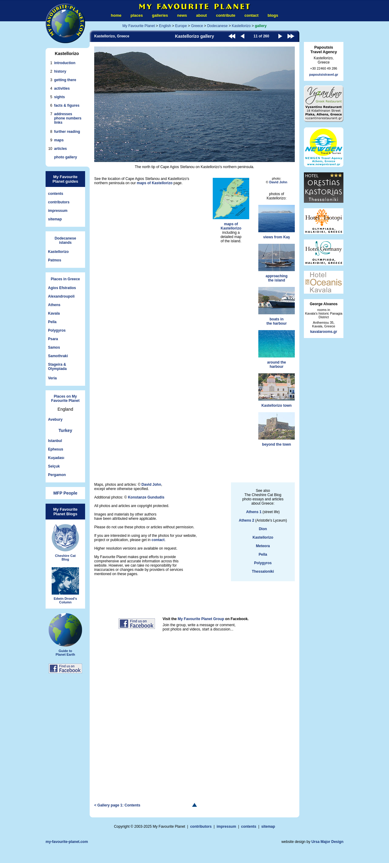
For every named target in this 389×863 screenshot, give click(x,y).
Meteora (263, 546)
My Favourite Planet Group (201, 619)
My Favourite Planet (138, 26)
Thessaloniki (263, 571)
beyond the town (276, 429)
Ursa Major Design (327, 842)
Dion (263, 529)
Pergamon (57, 475)
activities (62, 88)
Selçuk (54, 466)
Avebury (55, 419)
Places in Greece (65, 279)
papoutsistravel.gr (323, 74)
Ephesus (55, 449)
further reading (67, 131)
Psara (53, 339)
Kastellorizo (58, 252)
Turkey (65, 430)
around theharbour (276, 349)
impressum (57, 211)
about (201, 15)
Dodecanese (217, 26)
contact (251, 15)
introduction (64, 63)
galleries (160, 15)
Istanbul (55, 441)
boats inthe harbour (276, 306)
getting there (65, 80)
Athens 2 (246, 520)
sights (59, 97)
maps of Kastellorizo (154, 183)
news (182, 15)
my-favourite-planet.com (67, 842)
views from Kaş (276, 222)
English (165, 26)
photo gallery (65, 157)
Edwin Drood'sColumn (65, 585)
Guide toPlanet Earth (65, 634)
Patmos (54, 260)
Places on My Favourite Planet (65, 398)
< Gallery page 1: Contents (117, 805)
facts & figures (66, 105)
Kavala (54, 313)
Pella (52, 322)
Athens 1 (254, 512)
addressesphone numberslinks (67, 118)
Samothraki (58, 356)
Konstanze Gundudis (146, 497)
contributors (59, 202)
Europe (181, 26)
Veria (52, 378)
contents (55, 194)
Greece (197, 26)
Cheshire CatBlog (65, 542)
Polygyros (57, 330)
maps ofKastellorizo (231, 204)
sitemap (55, 219)
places (137, 15)
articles (60, 149)
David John (278, 182)
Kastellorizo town (276, 390)
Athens (54, 305)
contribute (226, 15)
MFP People (65, 493)
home (116, 15)
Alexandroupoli (61, 296)
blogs (272, 15)
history (60, 71)
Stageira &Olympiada (57, 366)
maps (59, 140)
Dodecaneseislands (65, 240)
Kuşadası (56, 458)
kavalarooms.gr (323, 332)
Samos (54, 347)
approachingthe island (276, 263)
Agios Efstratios (62, 288)
